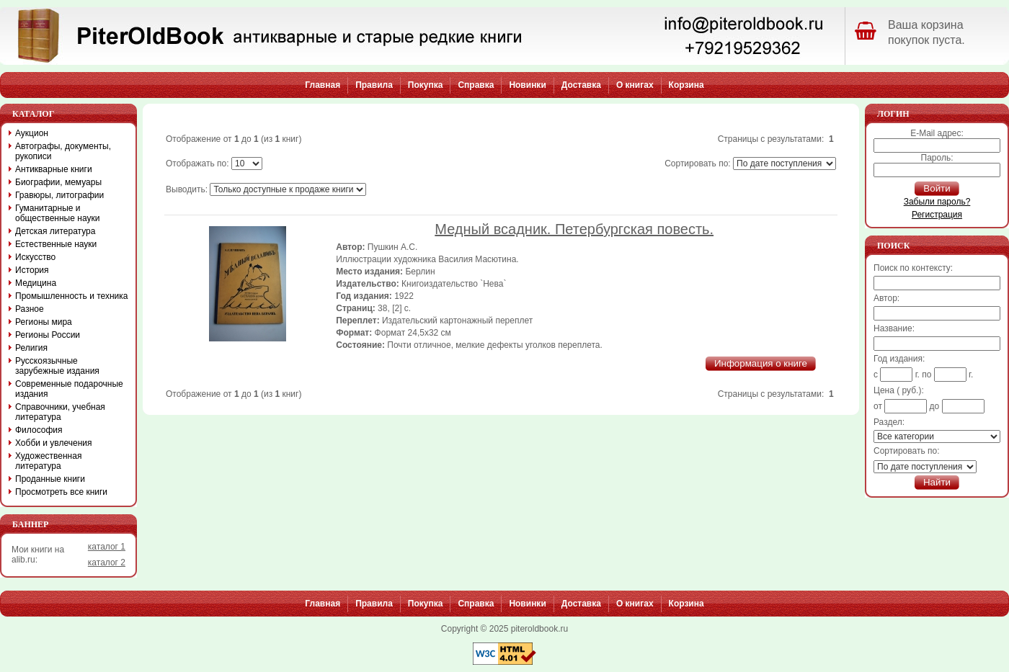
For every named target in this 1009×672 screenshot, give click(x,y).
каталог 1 (106, 547)
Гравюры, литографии (59, 195)
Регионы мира (43, 322)
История (32, 270)
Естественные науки (56, 244)
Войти (936, 188)
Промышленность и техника (71, 296)
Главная (322, 85)
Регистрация (937, 215)
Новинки (527, 85)
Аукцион (31, 133)
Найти (937, 482)
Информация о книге (760, 363)
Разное (29, 309)
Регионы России (47, 335)
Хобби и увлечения (53, 443)
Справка (476, 85)
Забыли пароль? (937, 202)
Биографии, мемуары (58, 182)
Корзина (686, 85)
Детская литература (55, 231)
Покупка (425, 85)
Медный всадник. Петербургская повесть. (574, 229)
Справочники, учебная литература (60, 412)
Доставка (581, 85)
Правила (374, 85)
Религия (31, 348)
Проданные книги (50, 479)
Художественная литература (48, 461)
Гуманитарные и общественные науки (57, 213)
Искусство (35, 257)
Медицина (35, 283)
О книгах (635, 85)
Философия (39, 430)
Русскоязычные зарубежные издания (57, 366)
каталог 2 (106, 562)
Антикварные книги (53, 169)
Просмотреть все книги (61, 492)
